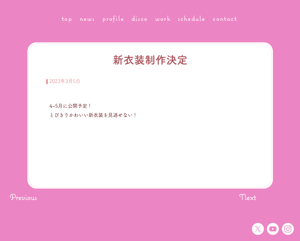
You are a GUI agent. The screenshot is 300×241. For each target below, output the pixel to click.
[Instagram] (288, 229)
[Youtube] (273, 229)
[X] (258, 229)
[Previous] (30, 197)
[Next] (240, 197)
